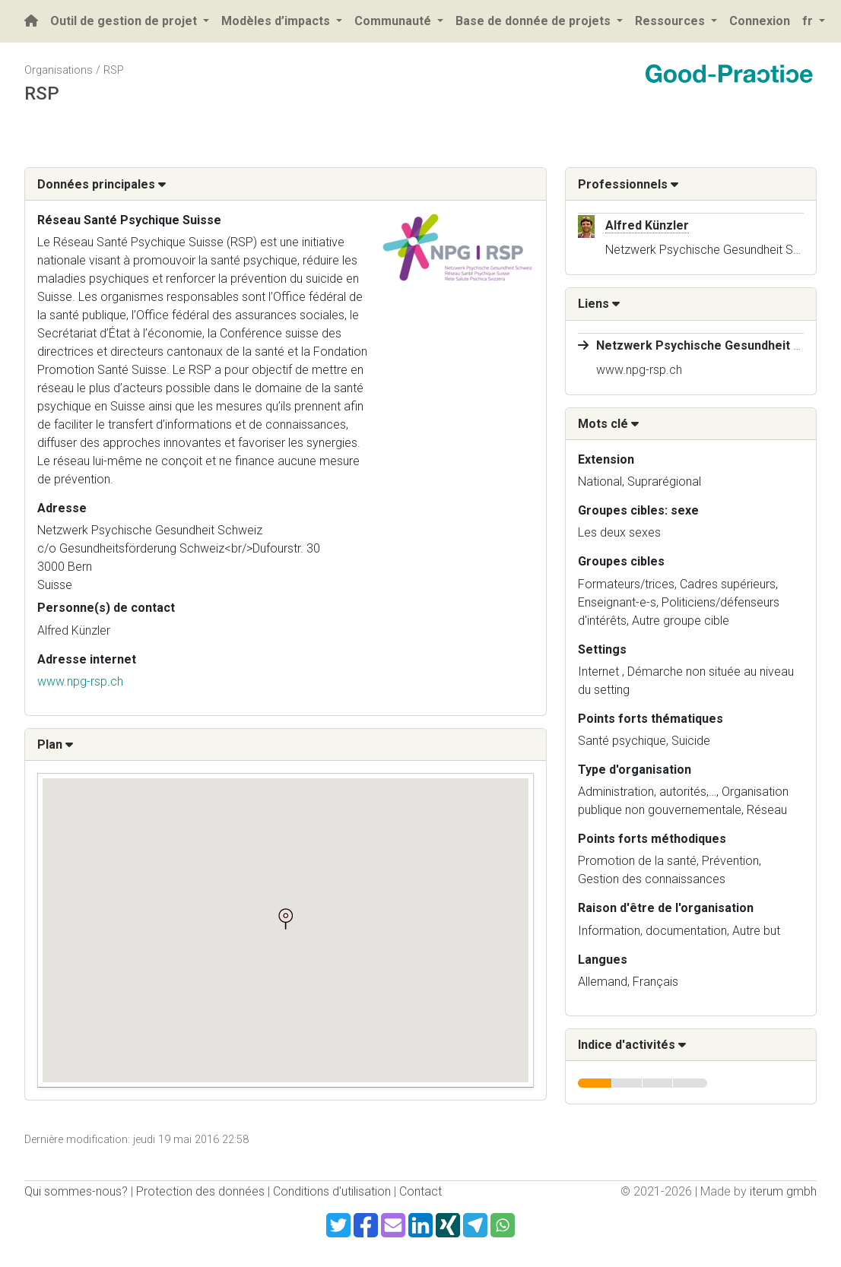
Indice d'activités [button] (632, 1044)
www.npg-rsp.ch (80, 681)
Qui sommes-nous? (76, 1191)
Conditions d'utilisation (332, 1191)
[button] (285, 918)
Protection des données (200, 1191)
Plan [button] (55, 744)
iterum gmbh (783, 1191)
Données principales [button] (101, 184)
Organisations (58, 70)
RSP (113, 70)
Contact (420, 1191)
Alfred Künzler (73, 630)
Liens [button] (599, 303)
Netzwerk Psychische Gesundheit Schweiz (718, 345)
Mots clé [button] (608, 424)
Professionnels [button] (628, 184)
